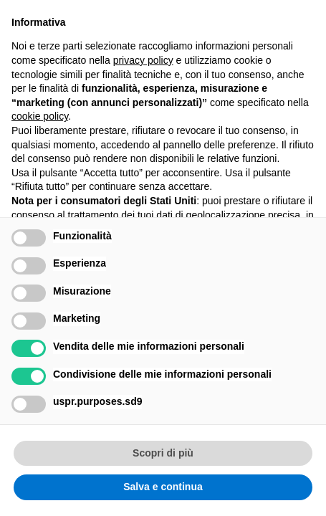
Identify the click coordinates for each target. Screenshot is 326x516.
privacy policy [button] (143, 60)
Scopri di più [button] (163, 453)
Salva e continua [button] (162, 486)
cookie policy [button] (39, 116)
